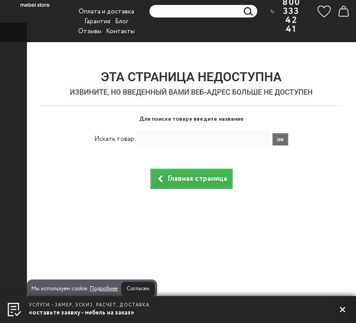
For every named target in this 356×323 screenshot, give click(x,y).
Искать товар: (115, 139)
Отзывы (89, 31)
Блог (121, 21)
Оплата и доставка (106, 11)
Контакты (120, 31)
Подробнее (104, 288)
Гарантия (97, 21)
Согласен (138, 288)
